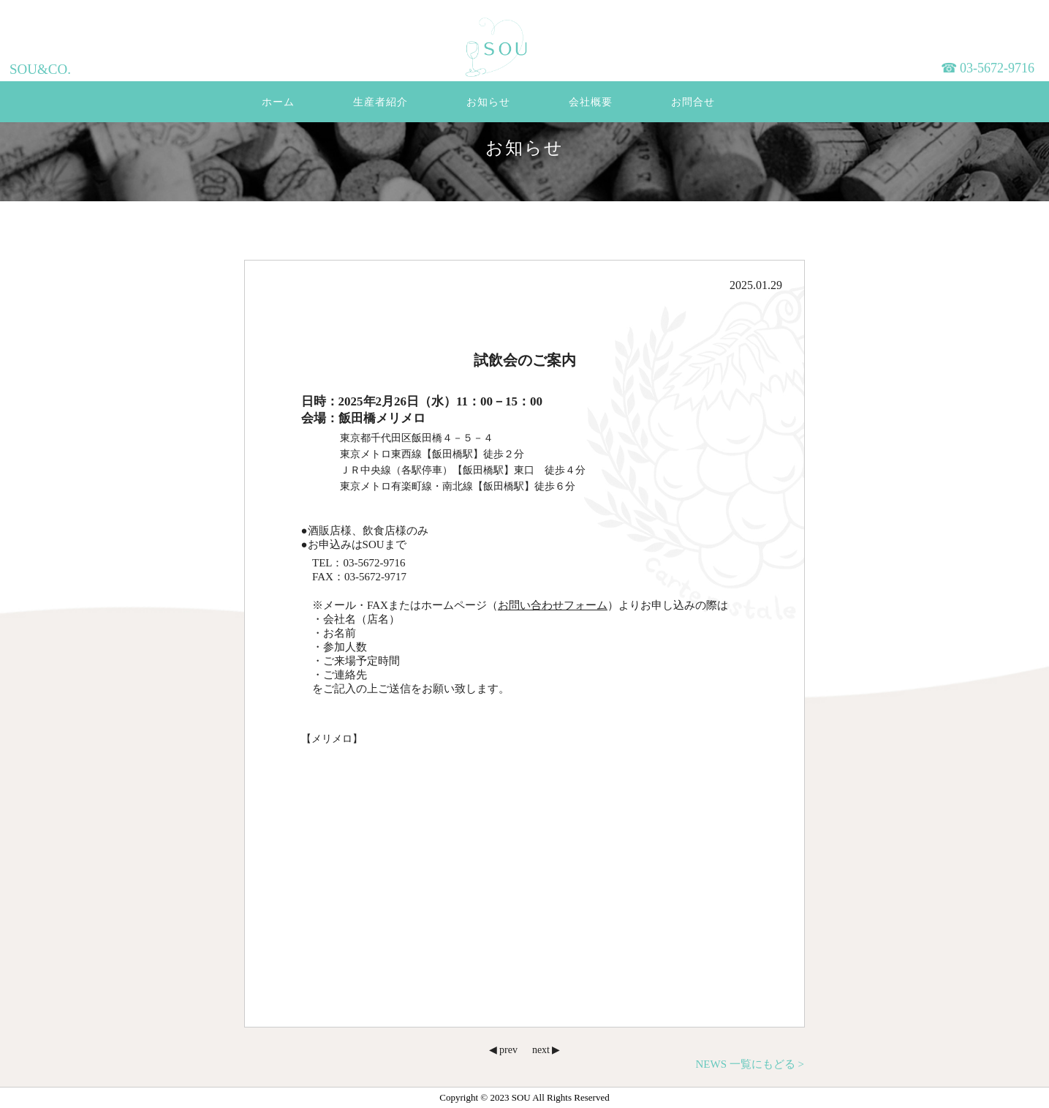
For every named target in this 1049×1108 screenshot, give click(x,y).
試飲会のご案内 (525, 360)
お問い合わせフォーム (552, 605)
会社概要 (591, 102)
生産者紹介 (380, 102)
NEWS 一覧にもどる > (750, 1064)
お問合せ (693, 102)
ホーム (278, 102)
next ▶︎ (546, 1049)
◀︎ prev (503, 1049)
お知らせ (488, 102)
